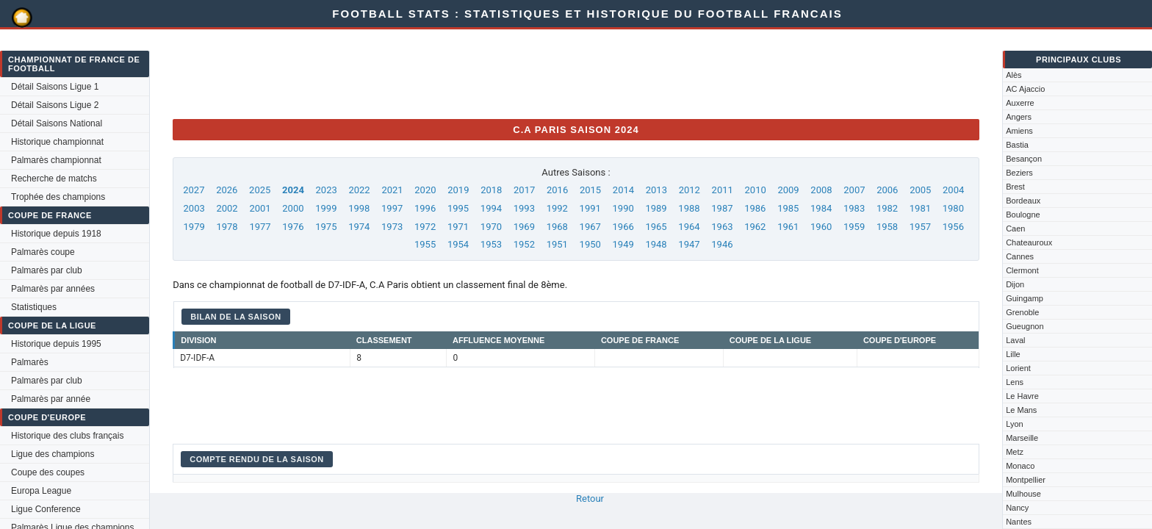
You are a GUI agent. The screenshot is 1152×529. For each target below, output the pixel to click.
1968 (557, 226)
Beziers (1019, 172)
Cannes (1020, 256)
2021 (392, 189)
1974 (359, 226)
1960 (821, 226)
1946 (721, 244)
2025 (259, 189)
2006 (887, 189)
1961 (788, 226)
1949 (623, 244)
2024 (293, 189)
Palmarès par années (53, 289)
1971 (458, 226)
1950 (590, 244)
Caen (1015, 228)
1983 (854, 208)
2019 (458, 189)
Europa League (41, 491)
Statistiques (34, 307)
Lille (1013, 354)
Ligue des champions (52, 454)
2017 (524, 189)
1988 (688, 208)
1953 (491, 244)
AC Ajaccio (1025, 88)
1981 (920, 208)
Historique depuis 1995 (56, 344)
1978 (226, 226)
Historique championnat (57, 142)
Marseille (1022, 437)
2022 (359, 189)
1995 (458, 208)
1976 (292, 226)
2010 (755, 189)
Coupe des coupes (47, 472)
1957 (920, 226)
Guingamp (1024, 298)
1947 (688, 244)
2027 (193, 189)
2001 (259, 208)
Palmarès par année (50, 399)
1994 (491, 208)
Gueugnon (1024, 326)
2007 (854, 189)
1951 (557, 244)
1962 (755, 226)
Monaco (1020, 465)
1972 (425, 226)
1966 (623, 226)
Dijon (1015, 284)
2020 (425, 189)
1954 (458, 244)
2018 (491, 189)
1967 (590, 226)
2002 (226, 208)
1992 (557, 208)
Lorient (1018, 368)
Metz (1014, 451)
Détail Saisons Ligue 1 (54, 87)
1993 (524, 208)
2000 (292, 208)
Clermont (1022, 270)
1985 (788, 208)
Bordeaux (1023, 200)
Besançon (1024, 158)
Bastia (1017, 144)
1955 (425, 244)
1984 (821, 208)
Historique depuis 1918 (56, 233)
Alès (1013, 75)
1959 (854, 226)
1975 (325, 226)
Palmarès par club (46, 270)
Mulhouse (1023, 493)
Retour (590, 498)
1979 (194, 226)
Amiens (1019, 130)
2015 (590, 189)
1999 (325, 208)
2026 (226, 189)
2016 (557, 189)
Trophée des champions (58, 197)
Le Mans (1021, 410)
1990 (623, 208)
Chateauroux (1029, 242)
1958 (887, 226)
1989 (655, 208)
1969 (524, 226)
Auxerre (1020, 102)
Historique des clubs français (67, 436)
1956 (953, 226)
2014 (623, 189)
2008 (821, 189)
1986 (755, 208)
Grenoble (1022, 312)
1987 (721, 208)
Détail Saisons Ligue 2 (54, 105)
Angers (1019, 116)
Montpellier (1025, 479)
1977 (259, 226)
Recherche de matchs (54, 178)
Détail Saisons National (56, 123)
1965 (655, 226)
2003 (194, 208)
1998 (359, 208)
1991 (590, 208)
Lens (1014, 382)
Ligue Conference (46, 509)
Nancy (1017, 507)
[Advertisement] (440, 74)
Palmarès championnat (56, 160)
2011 (722, 189)
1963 (721, 226)
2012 (689, 189)
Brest (1015, 186)
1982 (887, 208)
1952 (524, 244)
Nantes (1019, 521)
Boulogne (1023, 214)
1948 (655, 244)
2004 (953, 189)
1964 (688, 226)
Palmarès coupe (43, 252)
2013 (656, 189)
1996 (425, 208)
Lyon (1014, 424)
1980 (953, 208)
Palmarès (29, 362)
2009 (788, 189)
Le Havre (1022, 396)
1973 (392, 226)
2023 (326, 189)
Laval (1015, 340)
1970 (491, 226)
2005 (920, 189)
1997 (392, 208)
